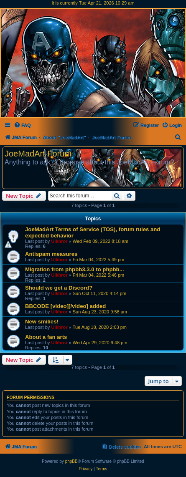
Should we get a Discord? (58, 288)
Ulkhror (59, 241)
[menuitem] (22, 125)
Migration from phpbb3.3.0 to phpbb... (74, 269)
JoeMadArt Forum (38, 153)
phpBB (71, 461)
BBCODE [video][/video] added (65, 306)
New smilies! (42, 321)
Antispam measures (51, 254)
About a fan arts (46, 337)
